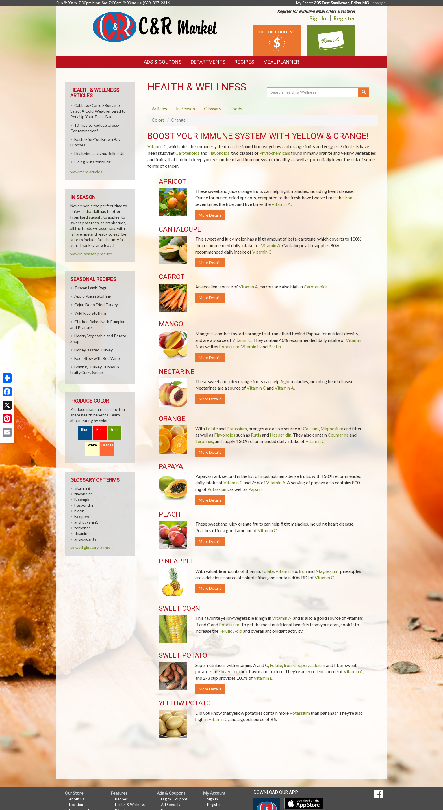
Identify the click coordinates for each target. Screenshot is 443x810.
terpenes (82, 527)
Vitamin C (157, 146)
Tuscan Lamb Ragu (90, 287)
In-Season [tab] (185, 108)
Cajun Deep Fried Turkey (96, 304)
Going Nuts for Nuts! (93, 161)
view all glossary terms (90, 547)
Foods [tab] (236, 108)
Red (99, 429)
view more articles (86, 171)
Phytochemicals (274, 152)
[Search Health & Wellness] (313, 92)
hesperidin (83, 505)
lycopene (82, 516)
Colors (158, 119)
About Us (76, 799)
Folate (212, 428)
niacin (79, 510)
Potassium (229, 346)
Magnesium (331, 428)
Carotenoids (187, 152)
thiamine (82, 533)
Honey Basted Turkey (93, 349)
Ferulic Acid (230, 631)
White (92, 445)
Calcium (311, 428)
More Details (210, 215)
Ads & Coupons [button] (163, 62)
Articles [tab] (159, 108)
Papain (255, 489)
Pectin (274, 346)
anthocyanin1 (86, 522)
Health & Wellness (130, 804)
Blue (84, 429)
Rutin (256, 434)
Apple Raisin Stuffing (92, 296)
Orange (107, 445)
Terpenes (204, 441)
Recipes (244, 62)
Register (344, 18)
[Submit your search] (363, 92)
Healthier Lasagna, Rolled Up (99, 153)
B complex (83, 499)
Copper (300, 665)
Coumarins (338, 434)
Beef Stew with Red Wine (97, 358)
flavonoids (83, 493)
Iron (348, 197)
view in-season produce (91, 253)
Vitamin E (250, 346)
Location (76, 804)
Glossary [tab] (212, 108)
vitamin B (82, 488)
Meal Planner (281, 62)
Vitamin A (281, 204)
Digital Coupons (174, 799)
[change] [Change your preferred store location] (379, 2)
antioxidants (85, 539)
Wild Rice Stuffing (90, 313)
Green (114, 429)
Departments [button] (208, 62)
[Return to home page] (155, 26)
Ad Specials (170, 804)
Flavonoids (218, 152)
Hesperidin (280, 434)
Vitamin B (285, 571)
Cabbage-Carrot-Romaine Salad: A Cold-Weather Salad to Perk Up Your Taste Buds (98, 111)
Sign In (317, 18)
